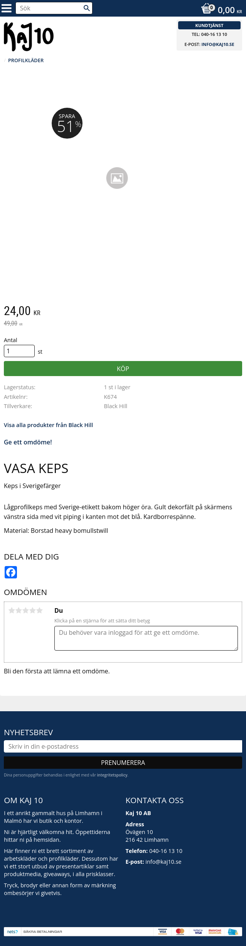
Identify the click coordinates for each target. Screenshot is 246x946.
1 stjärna (11, 610)
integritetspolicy (112, 775)
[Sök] (87, 8)
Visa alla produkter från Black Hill (48, 425)
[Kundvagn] (219, 11)
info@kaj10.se (217, 44)
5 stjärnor (39, 610)
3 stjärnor (25, 610)
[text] (123, 311)
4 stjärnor (32, 610)
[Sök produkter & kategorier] (54, 8)
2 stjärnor (18, 610)
